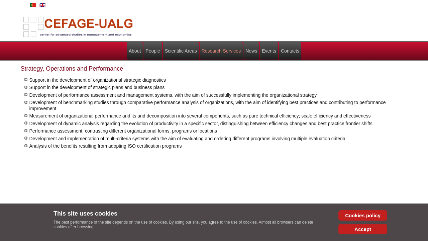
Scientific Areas (181, 51)
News (251, 51)
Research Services (221, 51)
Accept (359, 229)
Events (269, 51)
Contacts (290, 51)
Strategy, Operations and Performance (72, 68)
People (152, 51)
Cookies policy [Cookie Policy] (360, 215)
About (135, 51)
